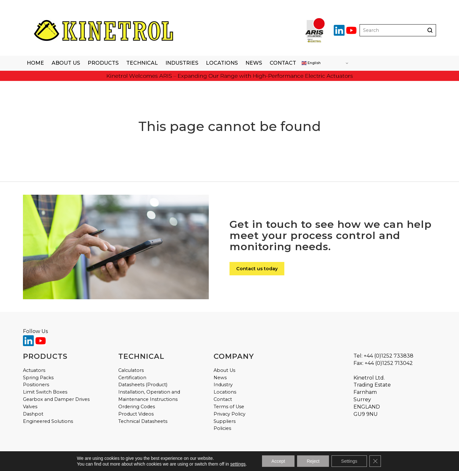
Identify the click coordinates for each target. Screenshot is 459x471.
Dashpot (33, 414)
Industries (181, 63)
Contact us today (257, 269)
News (253, 63)
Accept (278, 461)
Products (103, 63)
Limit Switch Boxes (45, 392)
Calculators (131, 370)
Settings (349, 461)
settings (237, 464)
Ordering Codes (136, 406)
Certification (132, 377)
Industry (223, 385)
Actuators (34, 370)
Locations (222, 63)
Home (35, 63)
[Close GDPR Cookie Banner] (375, 461)
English (311, 63)
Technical (142, 63)
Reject (313, 461)
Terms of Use (229, 406)
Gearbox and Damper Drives (56, 399)
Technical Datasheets (142, 421)
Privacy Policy (229, 414)
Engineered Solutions (48, 421)
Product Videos (136, 414)
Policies (222, 428)
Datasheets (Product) (142, 385)
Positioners (36, 385)
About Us (66, 63)
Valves (30, 406)
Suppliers (225, 421)
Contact (283, 63)
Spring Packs (38, 377)
